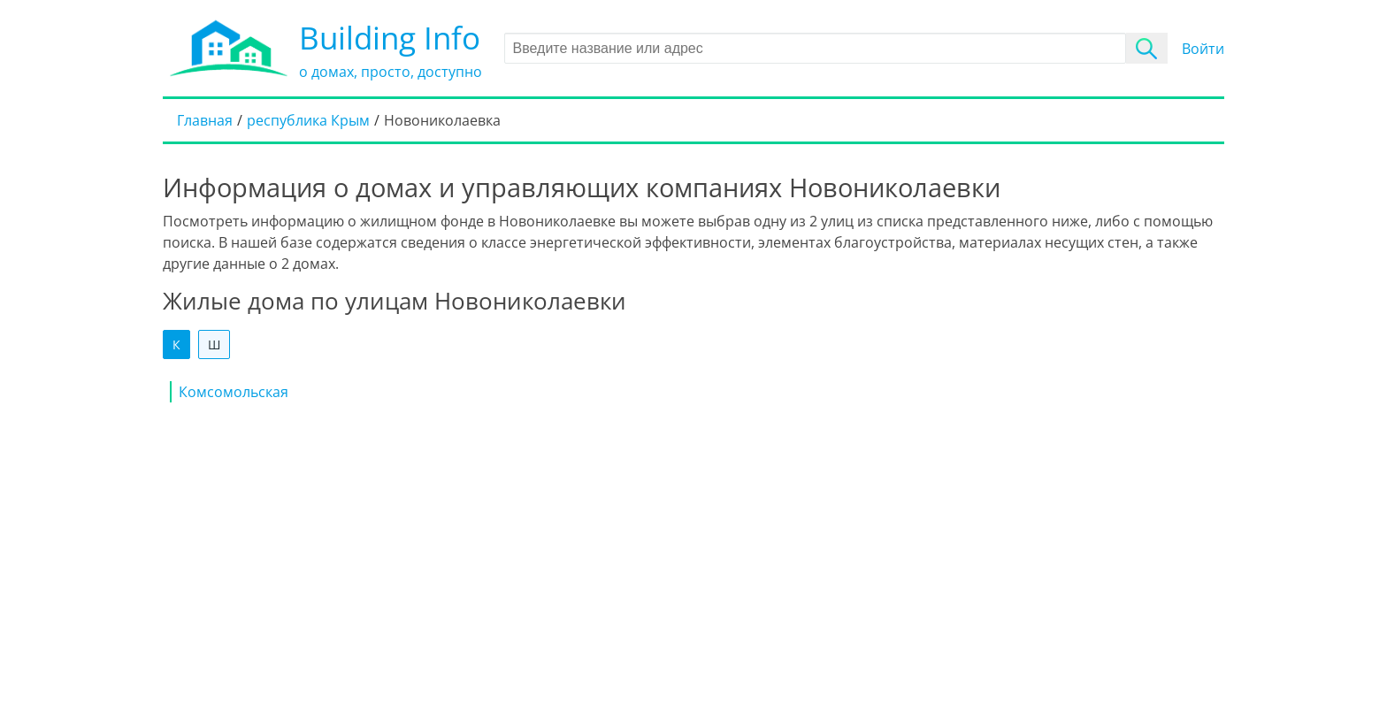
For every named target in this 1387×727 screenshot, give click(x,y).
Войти (1203, 48)
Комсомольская (233, 392)
